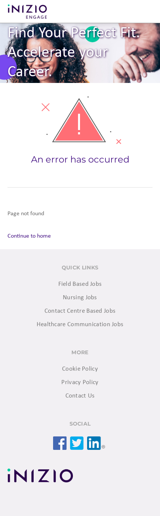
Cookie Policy (80, 369)
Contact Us (80, 396)
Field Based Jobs (80, 284)
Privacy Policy (79, 382)
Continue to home (29, 236)
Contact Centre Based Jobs (80, 311)
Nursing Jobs (80, 297)
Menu (145, 11)
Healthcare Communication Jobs (80, 324)
